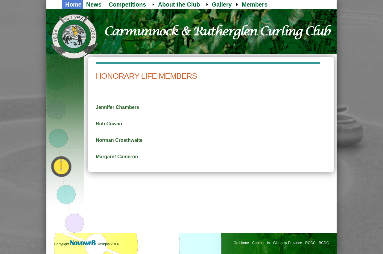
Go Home (241, 243)
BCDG (324, 243)
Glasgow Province (287, 243)
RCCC (310, 243)
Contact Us (261, 243)
